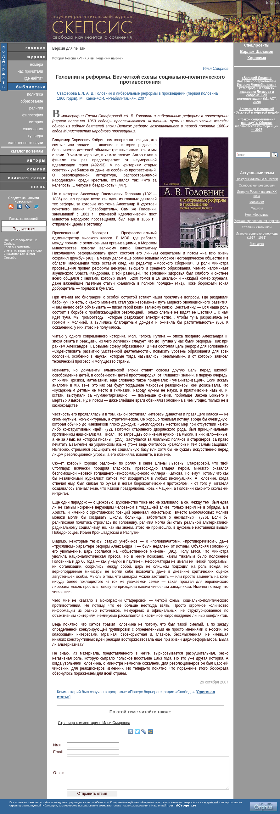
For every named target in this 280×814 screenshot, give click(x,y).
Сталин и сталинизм (257, 227)
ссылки (36, 169)
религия (36, 108)
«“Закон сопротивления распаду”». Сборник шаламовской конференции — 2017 (256, 124)
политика (35, 94)
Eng (269, 2)
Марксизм (256, 202)
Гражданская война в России (257, 179)
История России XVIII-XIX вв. (73, 58)
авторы (36, 160)
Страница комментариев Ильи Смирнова (94, 723)
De (276, 2)
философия (32, 115)
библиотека (31, 87)
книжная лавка (27, 178)
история (36, 122)
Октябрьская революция (257, 185)
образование (31, 101)
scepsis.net (211, 802)
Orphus (9, 243)
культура (35, 136)
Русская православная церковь (257, 221)
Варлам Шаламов (256, 51)
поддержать (4, 67)
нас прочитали (30, 71)
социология (33, 129)
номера (36, 64)
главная (35, 48)
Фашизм (257, 208)
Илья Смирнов (215, 68)
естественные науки (25, 143)
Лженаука (257, 244)
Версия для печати (68, 48)
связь (38, 186)
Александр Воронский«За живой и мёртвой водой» (256, 110)
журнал (36, 56)
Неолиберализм (257, 214)
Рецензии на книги (109, 58)
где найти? (33, 78)
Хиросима (256, 58)
